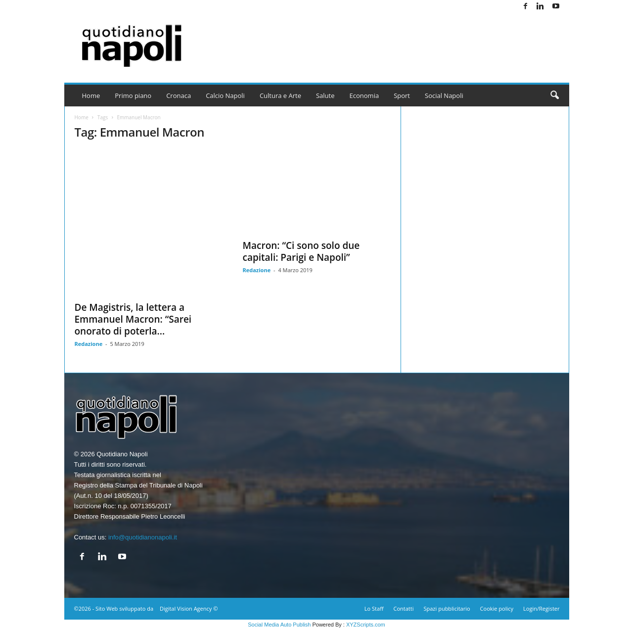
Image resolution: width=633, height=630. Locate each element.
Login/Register (541, 608)
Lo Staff (374, 608)
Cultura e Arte (280, 95)
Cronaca (178, 95)
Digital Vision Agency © (189, 608)
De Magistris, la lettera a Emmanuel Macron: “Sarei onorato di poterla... (133, 319)
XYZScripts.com (365, 625)
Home (91, 95)
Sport (402, 95)
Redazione (89, 343)
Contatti (404, 608)
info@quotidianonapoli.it (142, 537)
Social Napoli (444, 95)
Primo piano (133, 95)
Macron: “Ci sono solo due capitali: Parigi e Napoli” (301, 251)
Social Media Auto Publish (279, 625)
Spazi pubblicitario (446, 608)
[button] (554, 95)
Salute (325, 95)
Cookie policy (496, 608)
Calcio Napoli (225, 95)
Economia (364, 95)
